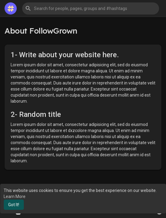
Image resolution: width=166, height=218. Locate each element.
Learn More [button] (14, 196)
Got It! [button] (13, 204)
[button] (90, 8)
